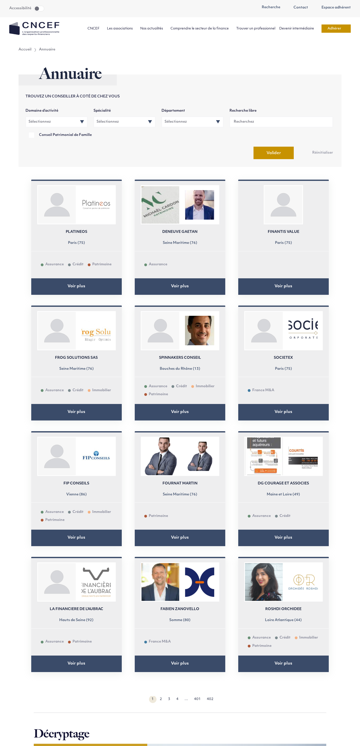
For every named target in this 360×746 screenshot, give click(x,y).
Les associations (121, 28)
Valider (273, 153)
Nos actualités (153, 28)
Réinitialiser (322, 153)
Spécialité (102, 111)
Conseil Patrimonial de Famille (65, 135)
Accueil (25, 49)
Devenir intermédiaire (298, 28)
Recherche (268, 7)
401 (197, 699)
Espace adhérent (333, 8)
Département (173, 111)
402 (210, 699)
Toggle (39, 8)
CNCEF (95, 28)
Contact (298, 8)
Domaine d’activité (42, 111)
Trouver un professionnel (255, 28)
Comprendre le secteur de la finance (201, 28)
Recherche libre (243, 111)
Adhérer (336, 28)
